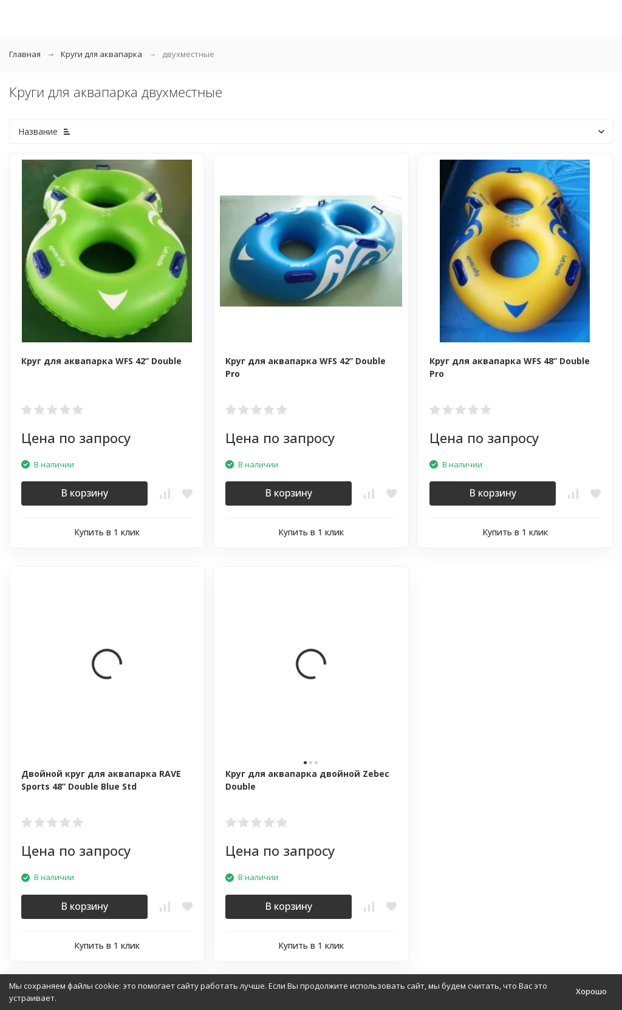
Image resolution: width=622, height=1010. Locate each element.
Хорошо (591, 991)
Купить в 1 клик (107, 532)
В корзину (84, 493)
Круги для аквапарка (101, 54)
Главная (25, 54)
